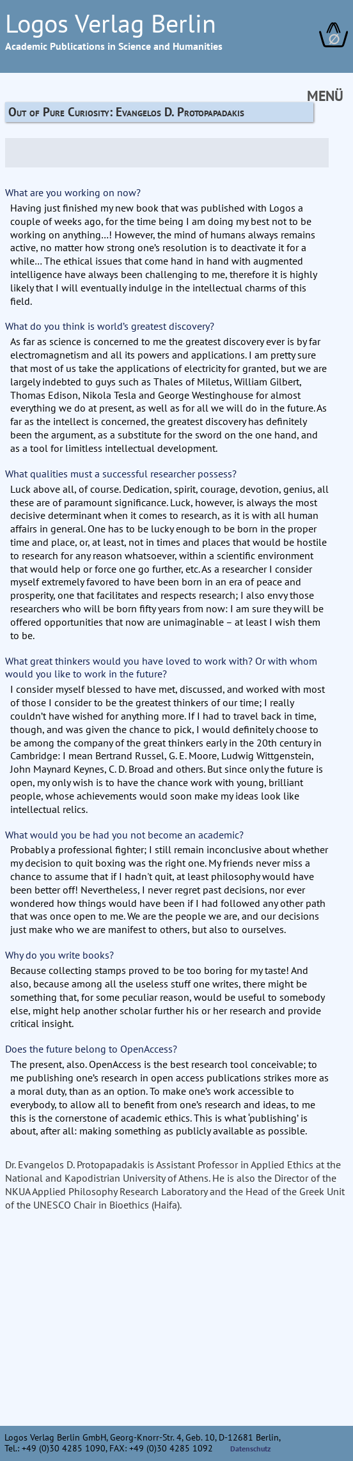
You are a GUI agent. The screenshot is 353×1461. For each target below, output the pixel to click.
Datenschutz (250, 1448)
